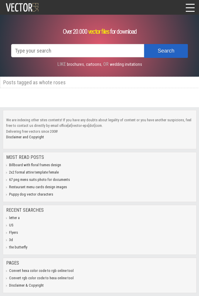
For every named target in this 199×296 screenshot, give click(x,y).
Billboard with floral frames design (35, 165)
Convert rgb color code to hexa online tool (41, 278)
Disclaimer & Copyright (26, 285)
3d (11, 240)
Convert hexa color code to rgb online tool (41, 270)
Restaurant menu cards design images (38, 187)
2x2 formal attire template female (34, 172)
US (11, 225)
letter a (14, 218)
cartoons (93, 64)
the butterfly (18, 247)
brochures (75, 64)
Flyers (13, 232)
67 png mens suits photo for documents (39, 179)
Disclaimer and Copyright (25, 137)
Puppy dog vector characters (31, 194)
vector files (98, 31)
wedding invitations (126, 64)
